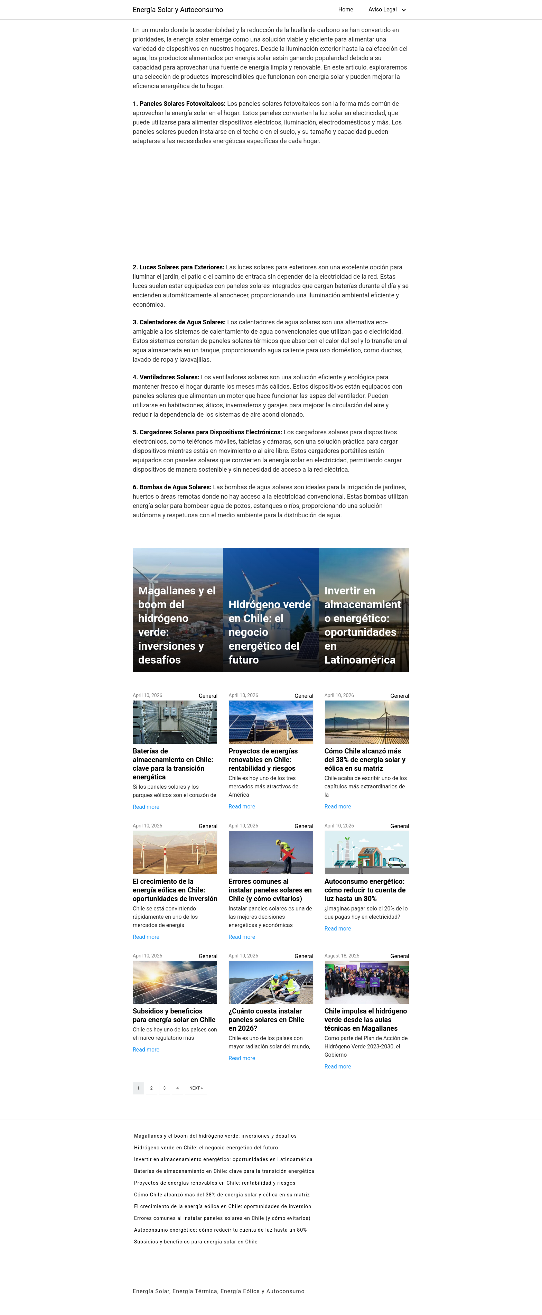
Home (345, 9)
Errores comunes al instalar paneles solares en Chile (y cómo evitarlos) (222, 1218)
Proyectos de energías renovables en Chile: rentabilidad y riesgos (215, 1183)
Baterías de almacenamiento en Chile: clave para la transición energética (224, 1171)
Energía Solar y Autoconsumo (178, 9)
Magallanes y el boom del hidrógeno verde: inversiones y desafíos (215, 1136)
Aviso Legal (382, 9)
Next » (196, 1088)
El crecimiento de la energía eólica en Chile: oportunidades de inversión (222, 1206)
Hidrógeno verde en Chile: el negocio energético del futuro (206, 1147)
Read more (146, 807)
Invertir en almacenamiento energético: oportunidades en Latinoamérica (223, 1159)
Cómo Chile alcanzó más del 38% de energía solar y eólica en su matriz (222, 1194)
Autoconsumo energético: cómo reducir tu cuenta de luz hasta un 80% (220, 1230)
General (208, 696)
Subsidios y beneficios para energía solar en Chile (196, 1241)
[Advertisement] (271, 205)
